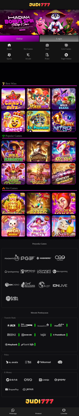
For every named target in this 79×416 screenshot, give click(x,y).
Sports (9, 56)
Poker (47, 56)
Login (59, 38)
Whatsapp (13, 411)
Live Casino (66, 46)
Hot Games (28, 46)
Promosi (38, 411)
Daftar (19, 38)
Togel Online (66, 56)
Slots (47, 46)
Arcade (28, 56)
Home (9, 46)
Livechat (64, 411)
